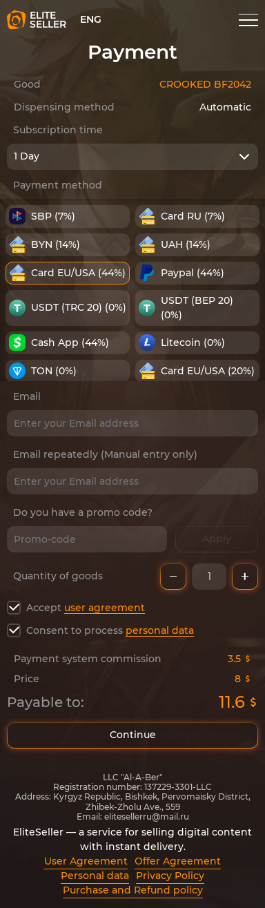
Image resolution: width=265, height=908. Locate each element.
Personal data (95, 875)
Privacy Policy (170, 875)
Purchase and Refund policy (133, 890)
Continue (132, 735)
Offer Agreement (178, 861)
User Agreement (86, 861)
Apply (216, 539)
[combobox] (132, 157)
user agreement (104, 607)
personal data (160, 630)
